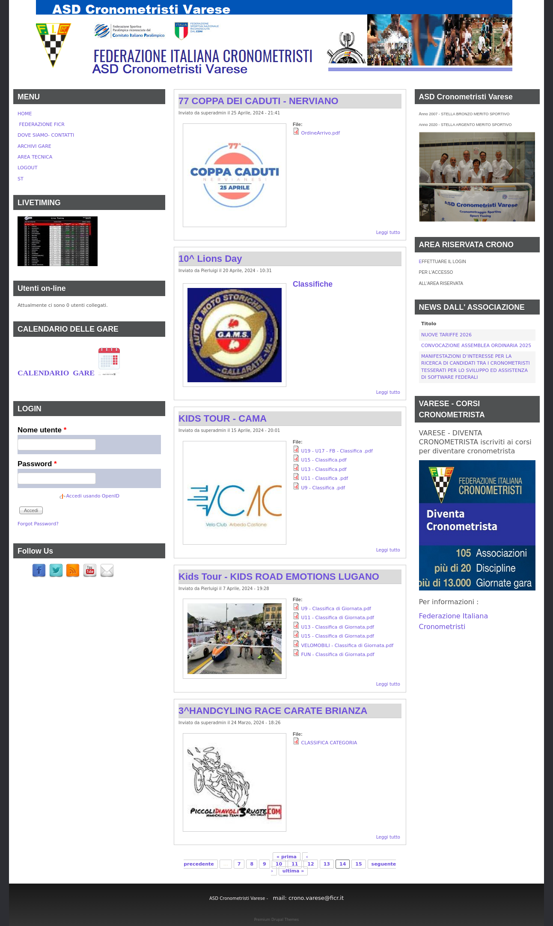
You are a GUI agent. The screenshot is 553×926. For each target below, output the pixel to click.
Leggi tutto (388, 232)
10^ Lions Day (210, 258)
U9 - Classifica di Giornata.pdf (336, 608)
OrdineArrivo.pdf (320, 133)
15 (358, 864)
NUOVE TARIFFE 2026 (446, 335)
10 (279, 864)
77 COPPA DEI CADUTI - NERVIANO (258, 101)
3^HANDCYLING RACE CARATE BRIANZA (272, 710)
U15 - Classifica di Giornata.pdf (338, 636)
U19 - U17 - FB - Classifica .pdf (337, 451)
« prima (286, 857)
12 (310, 864)
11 (294, 864)
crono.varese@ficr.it (316, 898)
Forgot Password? (38, 524)
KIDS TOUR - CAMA (222, 418)
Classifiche (313, 284)
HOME (25, 114)
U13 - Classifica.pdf (324, 469)
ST (21, 179)
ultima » (293, 871)
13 (327, 864)
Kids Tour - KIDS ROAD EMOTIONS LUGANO (278, 576)
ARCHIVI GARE (34, 146)
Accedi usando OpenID (92, 496)
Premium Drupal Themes (276, 919)
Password (37, 464)
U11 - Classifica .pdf (324, 478)
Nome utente (42, 430)
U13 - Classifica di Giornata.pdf (338, 627)
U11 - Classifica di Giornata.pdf (338, 617)
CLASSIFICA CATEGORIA (329, 743)
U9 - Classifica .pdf (323, 488)
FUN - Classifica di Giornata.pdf (338, 654)
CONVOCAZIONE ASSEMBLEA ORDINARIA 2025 (476, 345)
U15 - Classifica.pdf (324, 460)
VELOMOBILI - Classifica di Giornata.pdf (347, 645)
